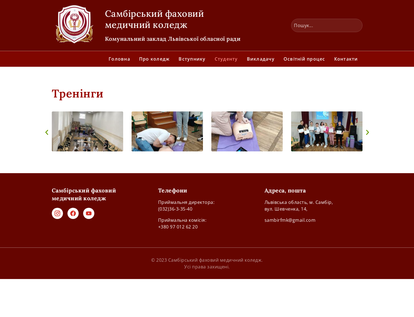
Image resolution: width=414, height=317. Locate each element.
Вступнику (192, 59)
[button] (46, 132)
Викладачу (261, 59)
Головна (119, 59)
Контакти (346, 59)
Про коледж (154, 59)
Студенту (226, 59)
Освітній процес (304, 59)
